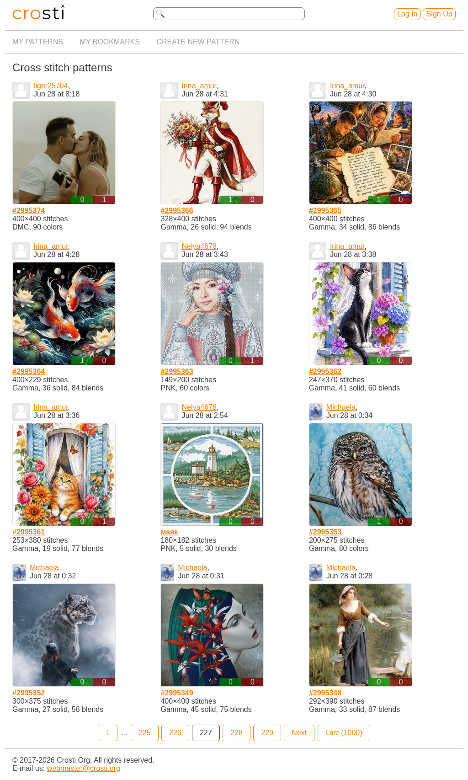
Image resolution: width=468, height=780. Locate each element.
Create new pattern (197, 42)
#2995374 (28, 210)
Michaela (341, 407)
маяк (169, 532)
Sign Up (439, 14)
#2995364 (28, 371)
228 (236, 733)
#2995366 (176, 210)
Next (299, 733)
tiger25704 (50, 86)
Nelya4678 (199, 246)
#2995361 (28, 532)
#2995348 (325, 693)
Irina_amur (198, 86)
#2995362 (325, 371)
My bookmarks (110, 42)
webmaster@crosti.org (83, 768)
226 (175, 733)
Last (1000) (343, 733)
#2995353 (325, 532)
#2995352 (28, 693)
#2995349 (176, 693)
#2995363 (176, 371)
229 (267, 733)
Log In (407, 14)
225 (144, 733)
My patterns (37, 42)
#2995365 (325, 210)
